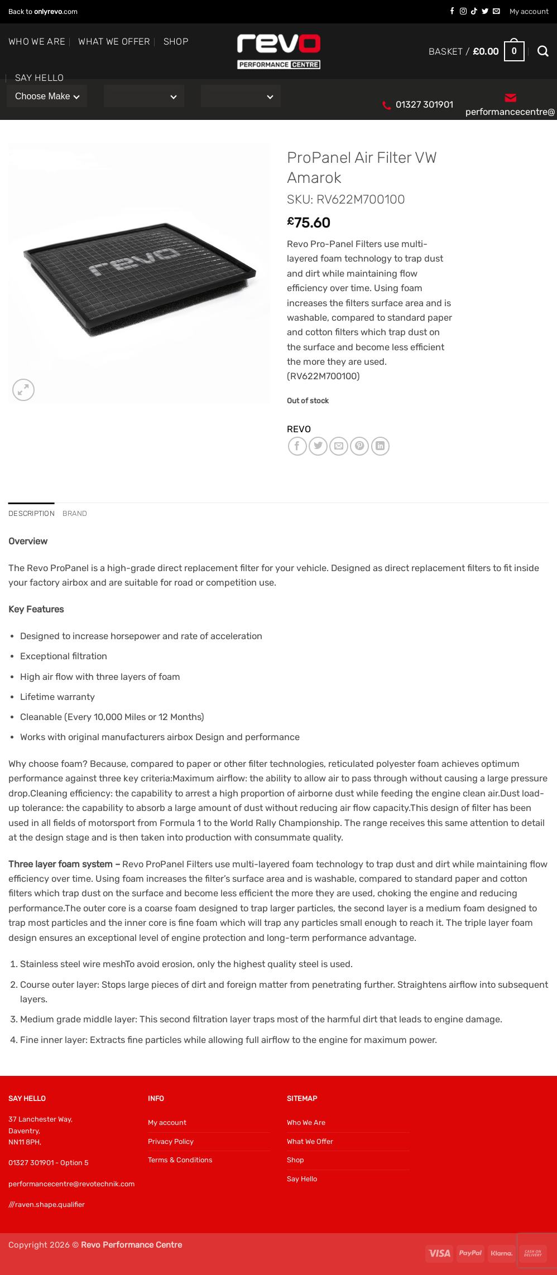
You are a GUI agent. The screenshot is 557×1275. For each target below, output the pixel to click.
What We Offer (114, 41)
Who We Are (36, 41)
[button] (477, 51)
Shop (176, 41)
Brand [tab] (75, 514)
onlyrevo (48, 11)
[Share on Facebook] (297, 446)
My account (529, 11)
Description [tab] (31, 514)
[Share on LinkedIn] (380, 446)
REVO (299, 429)
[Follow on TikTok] (473, 12)
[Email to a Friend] (338, 446)
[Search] (543, 51)
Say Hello (39, 78)
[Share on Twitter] (318, 446)
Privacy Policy (171, 1141)
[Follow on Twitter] (485, 12)
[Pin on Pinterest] (359, 446)
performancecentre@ (510, 112)
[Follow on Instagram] (463, 12)
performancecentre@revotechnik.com (71, 1184)
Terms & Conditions (180, 1160)
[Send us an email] (496, 12)
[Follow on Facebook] (452, 12)
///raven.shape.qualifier (46, 1204)
